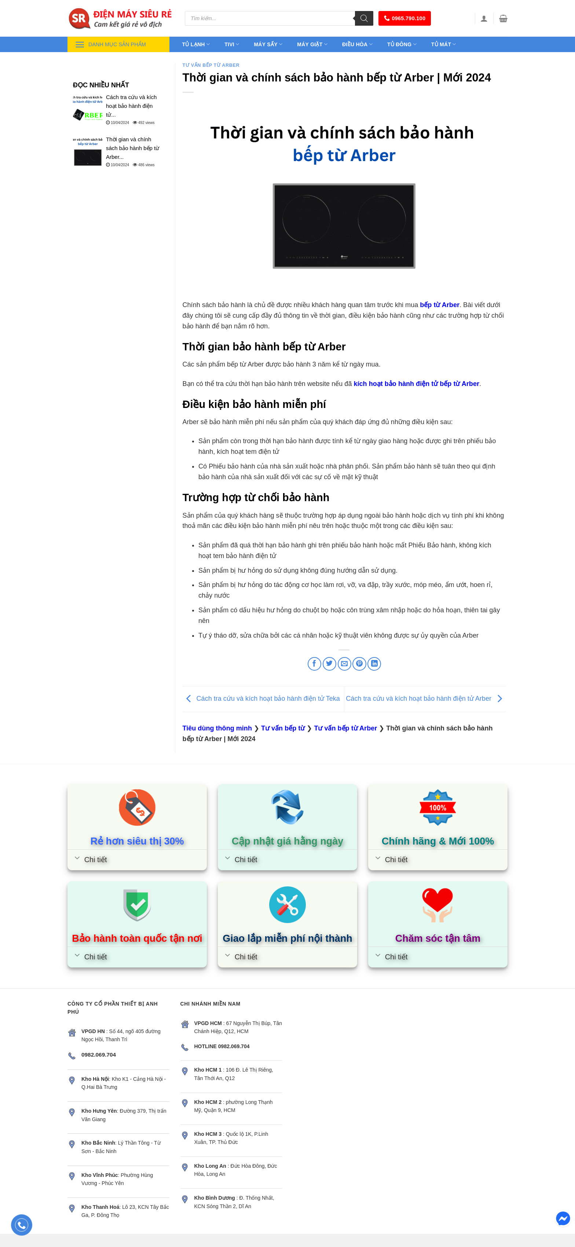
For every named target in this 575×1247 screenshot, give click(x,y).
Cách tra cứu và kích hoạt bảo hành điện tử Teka (261, 699)
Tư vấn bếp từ (283, 728)
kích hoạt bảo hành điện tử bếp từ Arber (416, 383)
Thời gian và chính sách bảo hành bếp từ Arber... (132, 148)
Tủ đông (402, 44)
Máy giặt (312, 44)
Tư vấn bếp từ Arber (211, 65)
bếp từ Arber (439, 305)
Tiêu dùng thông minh (217, 728)
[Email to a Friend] (344, 664)
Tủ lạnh (196, 44)
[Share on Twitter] (329, 664)
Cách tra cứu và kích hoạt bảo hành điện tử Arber (426, 699)
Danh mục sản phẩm (110, 45)
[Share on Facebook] (314, 664)
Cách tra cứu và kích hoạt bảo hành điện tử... (131, 106)
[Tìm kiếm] (364, 18)
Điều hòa (357, 44)
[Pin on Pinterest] (359, 664)
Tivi (231, 44)
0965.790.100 (404, 18)
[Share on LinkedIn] (374, 664)
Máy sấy (268, 44)
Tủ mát (443, 44)
